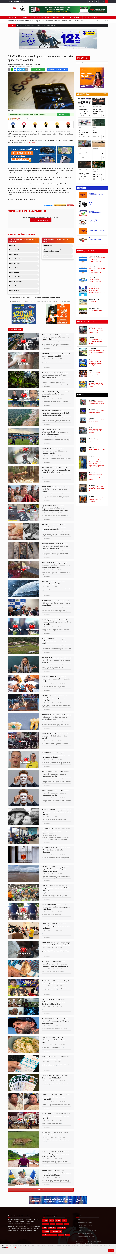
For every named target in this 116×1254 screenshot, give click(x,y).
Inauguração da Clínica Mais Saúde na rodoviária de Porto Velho (96, 488)
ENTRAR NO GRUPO (63, 114)
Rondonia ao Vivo (61, 301)
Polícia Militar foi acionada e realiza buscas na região (56, 458)
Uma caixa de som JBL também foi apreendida (54, 515)
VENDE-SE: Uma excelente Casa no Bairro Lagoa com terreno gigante (97, 352)
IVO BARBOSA (92, 301)
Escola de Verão (25, 301)
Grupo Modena (92, 204)
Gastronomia (46, 1044)
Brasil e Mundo (46, 380)
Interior (32, 17)
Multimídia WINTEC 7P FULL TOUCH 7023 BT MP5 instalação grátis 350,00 (84, 113)
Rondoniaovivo (16, 301)
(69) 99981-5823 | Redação (85, 1225)
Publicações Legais (38, 21)
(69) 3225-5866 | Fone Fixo (85, 1222)
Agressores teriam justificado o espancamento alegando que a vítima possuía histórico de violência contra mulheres (55, 951)
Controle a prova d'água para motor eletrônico (84, 132)
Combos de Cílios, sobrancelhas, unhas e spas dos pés (84, 175)
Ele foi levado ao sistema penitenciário (52, 914)
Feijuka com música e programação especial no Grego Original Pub (95, 374)
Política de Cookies (11, 1247)
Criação (38, 301)
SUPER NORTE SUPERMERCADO (97, 195)
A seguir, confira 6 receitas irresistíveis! (52, 1047)
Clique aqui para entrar (41, 220)
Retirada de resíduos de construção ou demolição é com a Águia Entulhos (96, 363)
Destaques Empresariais (53, 21)
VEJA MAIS (40, 1189)
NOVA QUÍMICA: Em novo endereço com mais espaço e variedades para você (96, 330)
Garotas (33, 301)
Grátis (53, 301)
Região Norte (46, 893)
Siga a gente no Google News (57, 69)
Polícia (17, 17)
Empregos (28, 21)
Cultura (47, 17)
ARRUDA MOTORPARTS (95, 213)
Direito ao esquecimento (60, 205)
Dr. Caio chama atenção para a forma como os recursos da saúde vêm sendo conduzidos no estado (54, 1029)
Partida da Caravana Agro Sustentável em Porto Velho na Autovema (97, 430)
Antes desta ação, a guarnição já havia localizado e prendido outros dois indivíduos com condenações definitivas (55, 631)
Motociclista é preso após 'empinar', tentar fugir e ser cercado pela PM (50, 25)
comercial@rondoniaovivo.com (86, 1236)
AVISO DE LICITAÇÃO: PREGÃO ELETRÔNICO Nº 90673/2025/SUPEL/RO (97, 270)
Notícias (11, 21)
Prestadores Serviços (96, 170)
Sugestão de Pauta (48, 205)
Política (24, 17)
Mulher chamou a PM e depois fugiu (51, 1123)
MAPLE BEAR (92, 221)
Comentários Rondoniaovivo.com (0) (27, 211)
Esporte (45, 437)
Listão (70, 17)
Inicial (11, 17)
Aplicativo (43, 301)
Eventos (64, 21)
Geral (63, 17)
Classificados (19, 21)
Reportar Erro (70, 205)
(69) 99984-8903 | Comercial (85, 1228)
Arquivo (86, 17)
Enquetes (76, 21)
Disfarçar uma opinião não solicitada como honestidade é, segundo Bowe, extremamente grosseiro (54, 668)
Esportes (40, 17)
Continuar (110, 1250)
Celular (49, 301)
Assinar (24, 1)
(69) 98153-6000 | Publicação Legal (87, 1230)
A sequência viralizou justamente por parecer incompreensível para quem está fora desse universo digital (56, 688)
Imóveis (95, 148)
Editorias (94, 17)
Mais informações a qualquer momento (52, 971)
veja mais (103, 93)
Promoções (77, 17)
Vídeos (70, 21)
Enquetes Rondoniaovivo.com (21, 234)
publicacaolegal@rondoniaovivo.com (87, 1239)
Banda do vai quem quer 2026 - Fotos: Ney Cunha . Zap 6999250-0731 (97, 499)
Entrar (19, 1)
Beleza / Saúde (97, 106)
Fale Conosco (81, 1219)
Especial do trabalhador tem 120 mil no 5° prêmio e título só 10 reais (97, 385)
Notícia (68, 301)
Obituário (84, 21)
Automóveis (82, 106)
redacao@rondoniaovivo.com (85, 1233)
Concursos (56, 17)
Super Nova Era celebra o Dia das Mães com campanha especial (96, 341)
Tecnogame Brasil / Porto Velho (97, 449)
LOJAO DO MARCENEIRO (95, 239)
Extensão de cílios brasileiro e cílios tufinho (98, 111)
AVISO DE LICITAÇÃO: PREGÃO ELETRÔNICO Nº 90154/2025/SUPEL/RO (97, 259)
